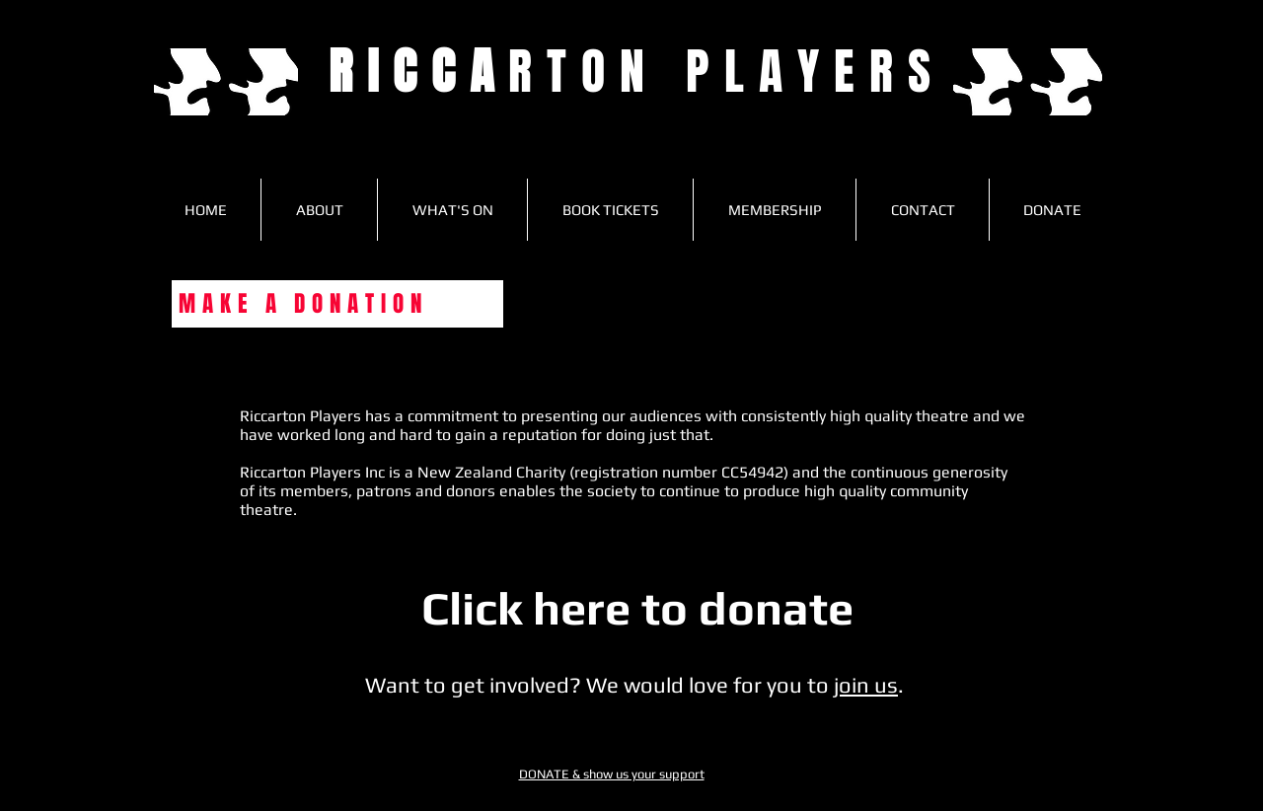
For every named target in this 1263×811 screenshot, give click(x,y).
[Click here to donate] (637, 608)
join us (866, 685)
